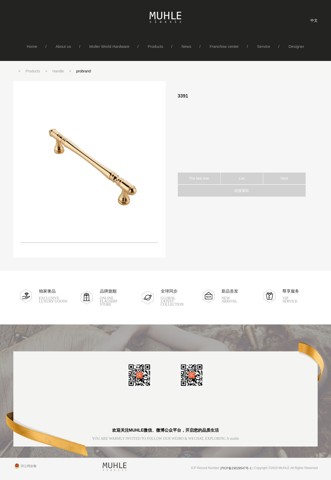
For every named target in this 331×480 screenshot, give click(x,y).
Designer (296, 46)
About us (63, 46)
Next (284, 178)
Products (155, 46)
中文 (314, 20)
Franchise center (224, 46)
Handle (58, 71)
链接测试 (241, 190)
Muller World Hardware (109, 46)
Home (32, 46)
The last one (199, 178)
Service (263, 46)
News (186, 46)
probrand (83, 71)
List (242, 178)
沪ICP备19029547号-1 (236, 468)
